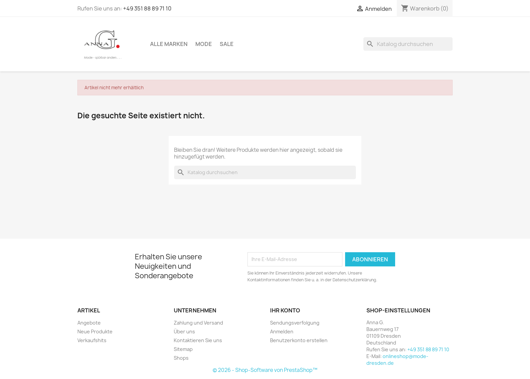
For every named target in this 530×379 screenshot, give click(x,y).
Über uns (184, 331)
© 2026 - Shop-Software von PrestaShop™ (265, 370)
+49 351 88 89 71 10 (147, 8)
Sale (227, 44)
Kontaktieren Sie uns (198, 340)
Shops (181, 358)
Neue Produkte (95, 331)
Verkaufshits (91, 340)
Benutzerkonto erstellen (299, 340)
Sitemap (183, 349)
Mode (203, 44)
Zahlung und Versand (198, 322)
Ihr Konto (285, 310)
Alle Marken (169, 44)
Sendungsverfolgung (294, 322)
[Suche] (408, 44)
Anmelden (281, 331)
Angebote (89, 322)
